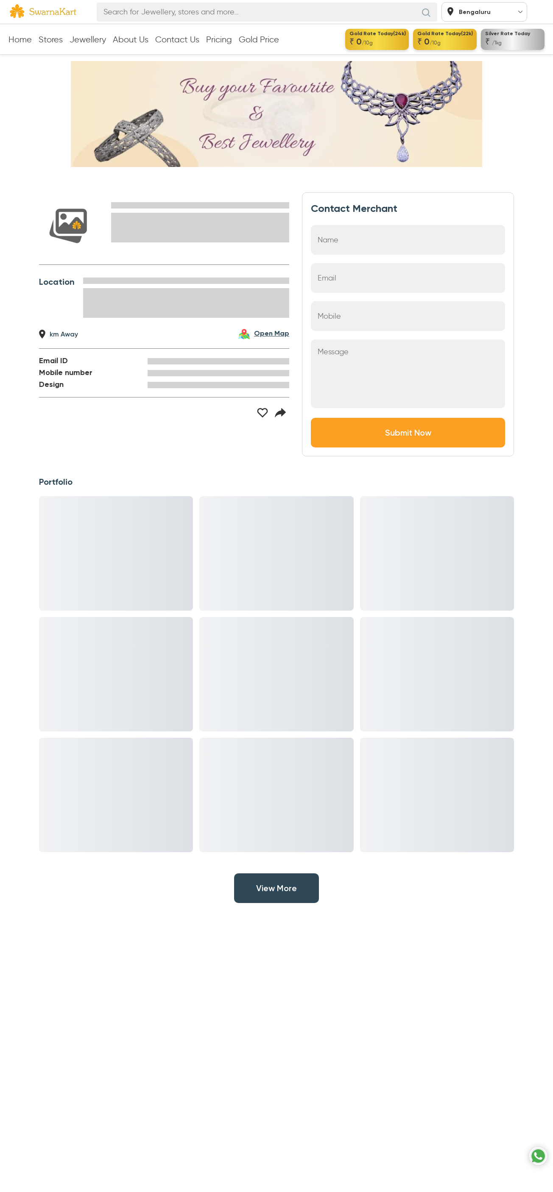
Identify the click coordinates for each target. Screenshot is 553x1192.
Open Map (271, 334)
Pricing (219, 39)
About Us (130, 39)
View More (276, 888)
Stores (51, 39)
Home (20, 39)
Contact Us (177, 39)
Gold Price (259, 39)
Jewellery (88, 39)
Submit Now (408, 433)
